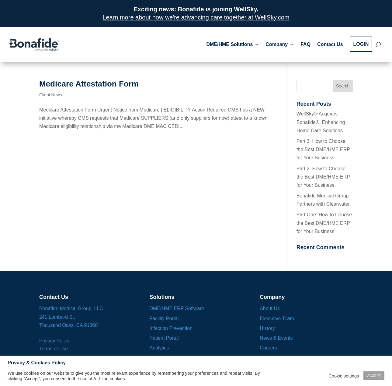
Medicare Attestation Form (89, 83)
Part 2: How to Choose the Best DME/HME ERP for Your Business (323, 177)
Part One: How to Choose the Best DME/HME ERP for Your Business (324, 223)
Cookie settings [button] (343, 376)
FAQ (305, 44)
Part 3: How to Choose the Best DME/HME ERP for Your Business (323, 149)
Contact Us (330, 44)
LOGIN (361, 44)
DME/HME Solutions (229, 44)
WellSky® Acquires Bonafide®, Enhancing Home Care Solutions (321, 122)
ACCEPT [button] (374, 375)
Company (276, 44)
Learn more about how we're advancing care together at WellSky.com (196, 17)
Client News (50, 94)
